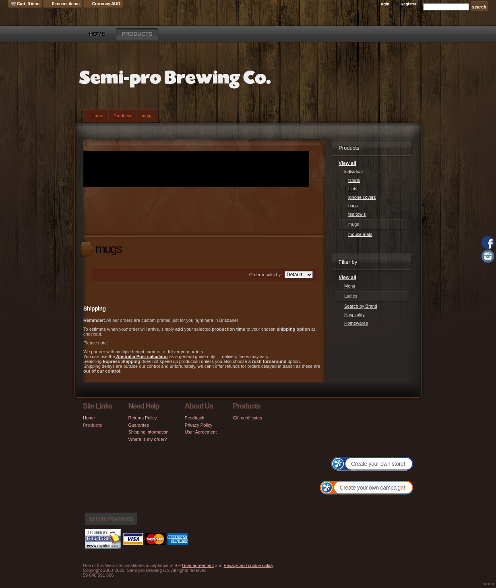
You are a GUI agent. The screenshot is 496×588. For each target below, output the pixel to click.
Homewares (356, 323)
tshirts (354, 180)
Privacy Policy (198, 425)
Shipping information (148, 432)
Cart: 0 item (28, 3)
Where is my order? (147, 439)
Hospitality (354, 314)
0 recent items (66, 3)
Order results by (265, 274)
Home (97, 34)
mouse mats (360, 234)
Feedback (194, 417)
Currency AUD (106, 3)
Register (409, 4)
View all (347, 163)
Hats (353, 188)
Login (383, 4)
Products (137, 34)
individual (353, 171)
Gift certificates (247, 417)
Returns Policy (142, 417)
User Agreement (201, 432)
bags (353, 205)
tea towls (357, 214)
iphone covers (362, 197)
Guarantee (138, 425)
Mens (349, 286)
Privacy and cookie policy (249, 565)
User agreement (198, 565)
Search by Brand (360, 306)
